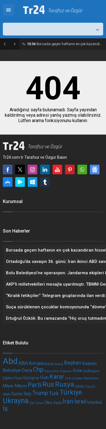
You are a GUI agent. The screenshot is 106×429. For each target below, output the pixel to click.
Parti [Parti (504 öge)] (35, 384)
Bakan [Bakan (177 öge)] (49, 364)
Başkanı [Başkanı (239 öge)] (89, 363)
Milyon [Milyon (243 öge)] (20, 385)
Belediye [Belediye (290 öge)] (12, 370)
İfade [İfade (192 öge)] (57, 403)
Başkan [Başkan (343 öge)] (72, 363)
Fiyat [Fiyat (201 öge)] (18, 378)
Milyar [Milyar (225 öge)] (8, 386)
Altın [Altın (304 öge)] (23, 363)
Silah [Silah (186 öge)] (6, 394)
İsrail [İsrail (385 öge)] (80, 401)
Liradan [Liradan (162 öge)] (77, 378)
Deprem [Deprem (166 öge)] (66, 371)
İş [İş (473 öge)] (5, 408)
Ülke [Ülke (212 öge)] (48, 402)
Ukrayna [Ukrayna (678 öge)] (16, 400)
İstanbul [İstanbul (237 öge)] (94, 402)
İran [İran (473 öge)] (67, 401)
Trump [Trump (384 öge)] (40, 393)
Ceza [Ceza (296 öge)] (26, 370)
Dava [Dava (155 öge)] (47, 371)
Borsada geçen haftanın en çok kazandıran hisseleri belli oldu (65, 44)
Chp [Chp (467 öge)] (38, 369)
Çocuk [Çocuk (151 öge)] (39, 403)
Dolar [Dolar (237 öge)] (78, 370)
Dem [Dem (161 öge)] (55, 371)
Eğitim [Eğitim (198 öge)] (8, 378)
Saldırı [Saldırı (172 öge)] (80, 386)
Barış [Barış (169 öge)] (59, 364)
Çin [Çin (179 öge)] (31, 403)
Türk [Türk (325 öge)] (54, 393)
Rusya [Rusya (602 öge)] (64, 384)
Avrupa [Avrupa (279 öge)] (36, 363)
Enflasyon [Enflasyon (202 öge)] (91, 371)
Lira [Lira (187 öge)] (68, 378)
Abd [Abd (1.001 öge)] (10, 361)
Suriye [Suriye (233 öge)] (17, 393)
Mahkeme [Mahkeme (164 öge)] (91, 378)
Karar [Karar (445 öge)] (56, 376)
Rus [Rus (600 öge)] (48, 384)
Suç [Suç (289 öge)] (27, 393)
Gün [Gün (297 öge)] (44, 377)
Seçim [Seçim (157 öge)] (90, 386)
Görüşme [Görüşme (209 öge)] (31, 378)
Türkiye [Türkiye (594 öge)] (71, 392)
